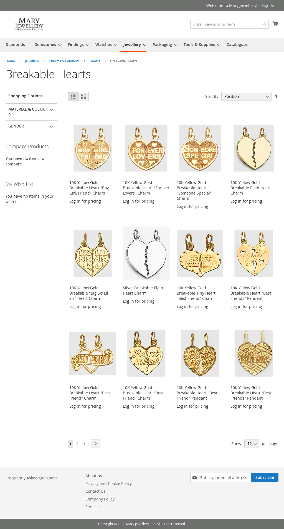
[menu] (142, 45)
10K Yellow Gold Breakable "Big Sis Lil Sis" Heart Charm (88, 293)
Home (11, 61)
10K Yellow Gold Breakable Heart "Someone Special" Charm (194, 190)
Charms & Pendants (64, 61)
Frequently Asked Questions (32, 478)
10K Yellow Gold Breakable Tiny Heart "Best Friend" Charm (196, 293)
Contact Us (95, 491)
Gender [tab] (16, 126)
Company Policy (100, 499)
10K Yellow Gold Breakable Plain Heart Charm (250, 188)
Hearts (95, 61)
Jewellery (32, 61)
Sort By (211, 96)
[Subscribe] (264, 477)
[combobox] (229, 24)
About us (93, 475)
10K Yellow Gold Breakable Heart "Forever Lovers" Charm (146, 188)
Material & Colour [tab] (26, 111)
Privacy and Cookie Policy (108, 483)
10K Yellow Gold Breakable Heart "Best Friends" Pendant (250, 293)
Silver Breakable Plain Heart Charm (143, 290)
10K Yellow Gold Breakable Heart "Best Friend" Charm (89, 393)
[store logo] (29, 24)
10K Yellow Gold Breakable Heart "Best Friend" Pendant (197, 393)
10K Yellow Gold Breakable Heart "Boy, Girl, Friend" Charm (89, 188)
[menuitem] (15, 44)
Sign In (268, 5)
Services (93, 506)
